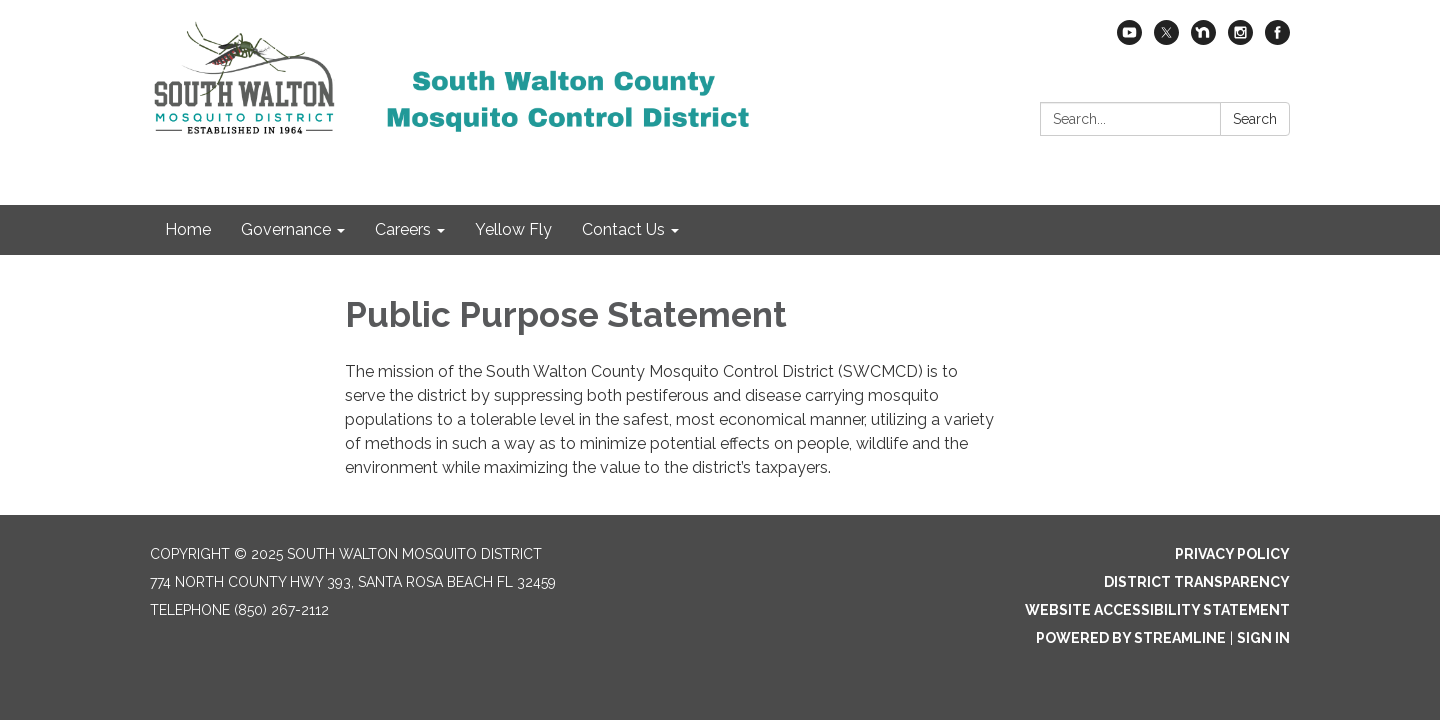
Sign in (1263, 638)
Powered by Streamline (1131, 638)
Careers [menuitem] (403, 229)
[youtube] (1129, 39)
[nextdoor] (1203, 39)
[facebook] (1277, 39)
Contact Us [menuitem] (623, 229)
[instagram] (1240, 39)
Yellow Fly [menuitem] (513, 229)
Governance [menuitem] (286, 229)
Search (1255, 119)
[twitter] (1166, 39)
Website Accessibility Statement (1157, 610)
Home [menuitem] (188, 229)
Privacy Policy (1232, 554)
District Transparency (1197, 582)
